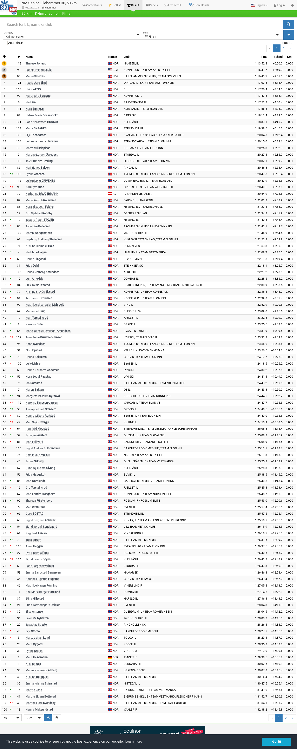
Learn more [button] (133, 741)
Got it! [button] (276, 741)
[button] (259, 5)
